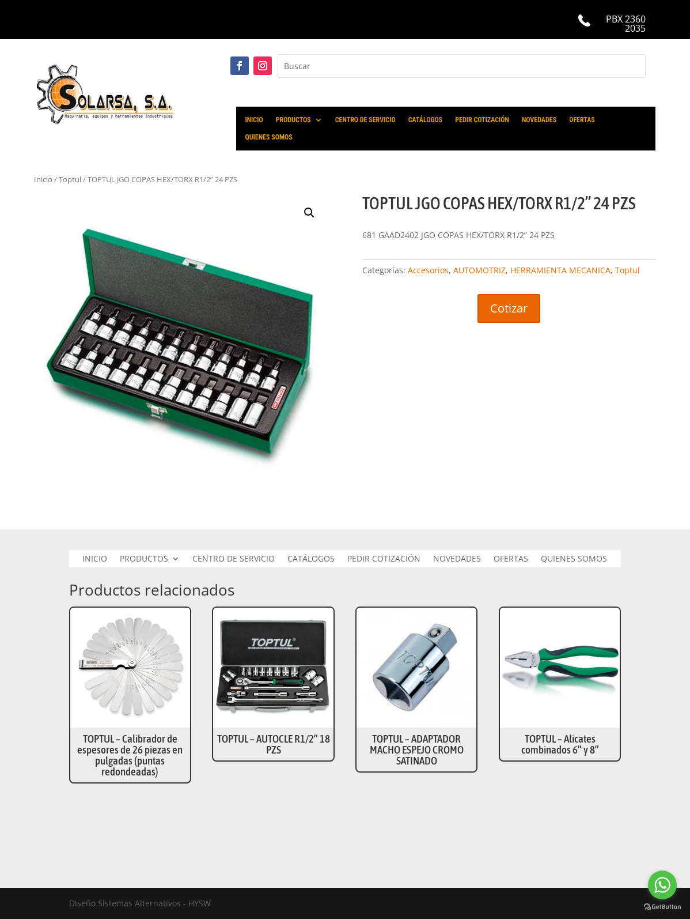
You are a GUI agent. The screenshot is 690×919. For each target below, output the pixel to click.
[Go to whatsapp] (662, 885)
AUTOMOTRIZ (479, 270)
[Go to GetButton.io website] (662, 907)
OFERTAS (582, 120)
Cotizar (509, 308)
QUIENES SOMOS (269, 137)
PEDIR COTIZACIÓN (482, 120)
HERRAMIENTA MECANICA (560, 270)
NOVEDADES (539, 120)
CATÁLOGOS (425, 120)
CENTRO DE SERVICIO (365, 120)
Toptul (627, 270)
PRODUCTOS (293, 120)
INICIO (254, 120)
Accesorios (428, 270)
